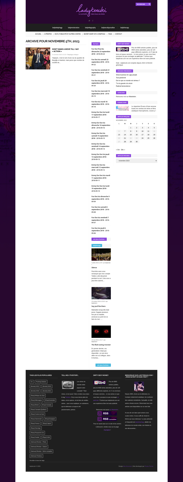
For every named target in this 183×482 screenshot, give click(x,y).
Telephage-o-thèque (72, 54)
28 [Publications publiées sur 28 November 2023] (125, 142)
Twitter (89, 20)
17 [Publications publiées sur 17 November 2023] (142, 135)
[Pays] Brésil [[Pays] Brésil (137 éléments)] (35, 405)
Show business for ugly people (126, 75)
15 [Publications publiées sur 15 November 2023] (131, 135)
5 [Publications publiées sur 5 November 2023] (154, 128)
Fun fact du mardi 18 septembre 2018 (99, 102)
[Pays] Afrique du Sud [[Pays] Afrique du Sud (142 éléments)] (38, 395)
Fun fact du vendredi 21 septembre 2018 (101, 71)
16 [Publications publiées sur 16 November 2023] (136, 135)
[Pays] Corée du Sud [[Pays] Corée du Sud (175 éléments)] (37, 414)
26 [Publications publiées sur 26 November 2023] (154, 138)
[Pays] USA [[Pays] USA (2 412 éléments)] (46, 437)
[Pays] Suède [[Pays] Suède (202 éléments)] (35, 437)
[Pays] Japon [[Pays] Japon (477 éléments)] (47, 423)
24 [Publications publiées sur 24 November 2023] (142, 138)
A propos (48, 34)
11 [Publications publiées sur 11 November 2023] (148, 131)
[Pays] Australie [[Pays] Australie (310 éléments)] (50, 400)
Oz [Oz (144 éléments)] (32, 381)
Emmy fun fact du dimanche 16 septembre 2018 (101, 125)
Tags (110, 34)
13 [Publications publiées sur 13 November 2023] (119, 135)
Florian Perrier (149, 466)
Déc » (123, 150)
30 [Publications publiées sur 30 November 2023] (136, 142)
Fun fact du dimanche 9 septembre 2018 (101, 197)
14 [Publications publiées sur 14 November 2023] (125, 135)
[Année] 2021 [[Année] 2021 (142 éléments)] (47, 391)
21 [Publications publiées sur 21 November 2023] (125, 138)
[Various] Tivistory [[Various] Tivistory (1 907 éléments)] (36, 456)
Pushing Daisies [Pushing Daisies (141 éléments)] (41, 381)
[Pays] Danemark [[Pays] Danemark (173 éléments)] (36, 419)
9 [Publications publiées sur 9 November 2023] (136, 131)
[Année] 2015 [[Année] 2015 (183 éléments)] (47, 386)
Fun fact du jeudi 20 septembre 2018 (99, 81)
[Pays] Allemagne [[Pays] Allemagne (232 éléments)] (36, 400)
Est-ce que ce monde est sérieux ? (128, 80)
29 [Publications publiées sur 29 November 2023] (131, 142)
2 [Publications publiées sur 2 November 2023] (136, 128)
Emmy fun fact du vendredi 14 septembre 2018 (100, 146)
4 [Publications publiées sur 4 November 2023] (148, 128)
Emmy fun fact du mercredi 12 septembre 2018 (101, 167)
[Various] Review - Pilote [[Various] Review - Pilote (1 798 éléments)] (38, 442)
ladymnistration (73, 28)
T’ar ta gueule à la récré (124, 83)
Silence (94, 267)
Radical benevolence (123, 86)
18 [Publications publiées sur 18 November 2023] (148, 135)
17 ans (152, 52)
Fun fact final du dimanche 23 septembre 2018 (101, 51)
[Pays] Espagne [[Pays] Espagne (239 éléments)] (50, 419)
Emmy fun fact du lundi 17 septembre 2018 (100, 113)
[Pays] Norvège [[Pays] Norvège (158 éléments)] (36, 428)
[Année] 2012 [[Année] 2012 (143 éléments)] (35, 386)
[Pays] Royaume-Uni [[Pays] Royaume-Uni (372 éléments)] (37, 432)
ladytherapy (124, 28)
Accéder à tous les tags (37, 460)
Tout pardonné (121, 78)
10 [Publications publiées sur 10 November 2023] (142, 131)
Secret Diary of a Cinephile (94, 34)
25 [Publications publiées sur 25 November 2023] (148, 138)
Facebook (92, 20)
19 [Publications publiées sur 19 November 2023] (154, 135)
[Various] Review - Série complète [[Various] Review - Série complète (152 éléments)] (41, 451)
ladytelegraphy (90, 28)
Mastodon (132, 96)
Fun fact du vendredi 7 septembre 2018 (100, 218)
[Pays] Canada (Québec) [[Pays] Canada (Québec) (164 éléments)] (38, 409)
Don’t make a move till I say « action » (65, 50)
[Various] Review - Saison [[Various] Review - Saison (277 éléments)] (39, 446)
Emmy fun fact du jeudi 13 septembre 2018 (100, 155)
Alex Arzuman (127, 466)
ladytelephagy (57, 28)
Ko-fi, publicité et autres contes (68, 34)
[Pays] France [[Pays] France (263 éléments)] (35, 423)
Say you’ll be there (98, 306)
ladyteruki (107, 262)
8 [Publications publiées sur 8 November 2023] (130, 131)
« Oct (118, 150)
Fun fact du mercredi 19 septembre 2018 (101, 92)
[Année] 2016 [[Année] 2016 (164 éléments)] (35, 391)
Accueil (38, 34)
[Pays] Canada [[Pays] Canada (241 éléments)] (46, 405)
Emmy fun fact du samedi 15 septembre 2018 (100, 135)
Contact (118, 34)
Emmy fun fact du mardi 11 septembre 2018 (101, 176)
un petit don (139, 56)
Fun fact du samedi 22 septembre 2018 (100, 60)
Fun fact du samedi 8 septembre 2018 (100, 208)
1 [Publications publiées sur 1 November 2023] (130, 128)
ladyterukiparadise (108, 28)
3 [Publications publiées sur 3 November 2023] (142, 128)
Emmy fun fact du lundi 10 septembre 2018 (100, 187)
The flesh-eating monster (101, 345)
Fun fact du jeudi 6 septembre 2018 (99, 229)
